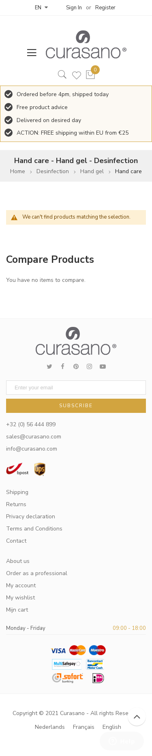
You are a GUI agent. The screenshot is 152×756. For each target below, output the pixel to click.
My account (21, 585)
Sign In (74, 7)
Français (83, 727)
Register (105, 7)
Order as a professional (36, 573)
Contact (16, 541)
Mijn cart (17, 610)
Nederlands (50, 727)
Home (17, 171)
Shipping (17, 492)
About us (18, 561)
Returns (16, 504)
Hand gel (92, 171)
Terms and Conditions (34, 529)
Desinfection (52, 171)
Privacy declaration (30, 516)
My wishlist (20, 597)
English (112, 727)
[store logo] (82, 44)
